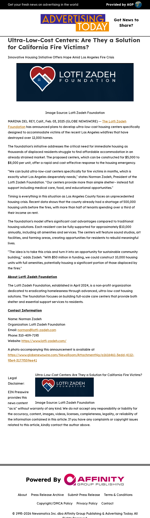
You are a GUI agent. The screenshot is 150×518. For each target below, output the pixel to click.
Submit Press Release (84, 495)
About (22, 495)
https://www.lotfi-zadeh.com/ (43, 341)
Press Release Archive (47, 495)
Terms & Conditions (118, 495)
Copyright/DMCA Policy (54, 503)
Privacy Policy (86, 503)
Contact (107, 503)
